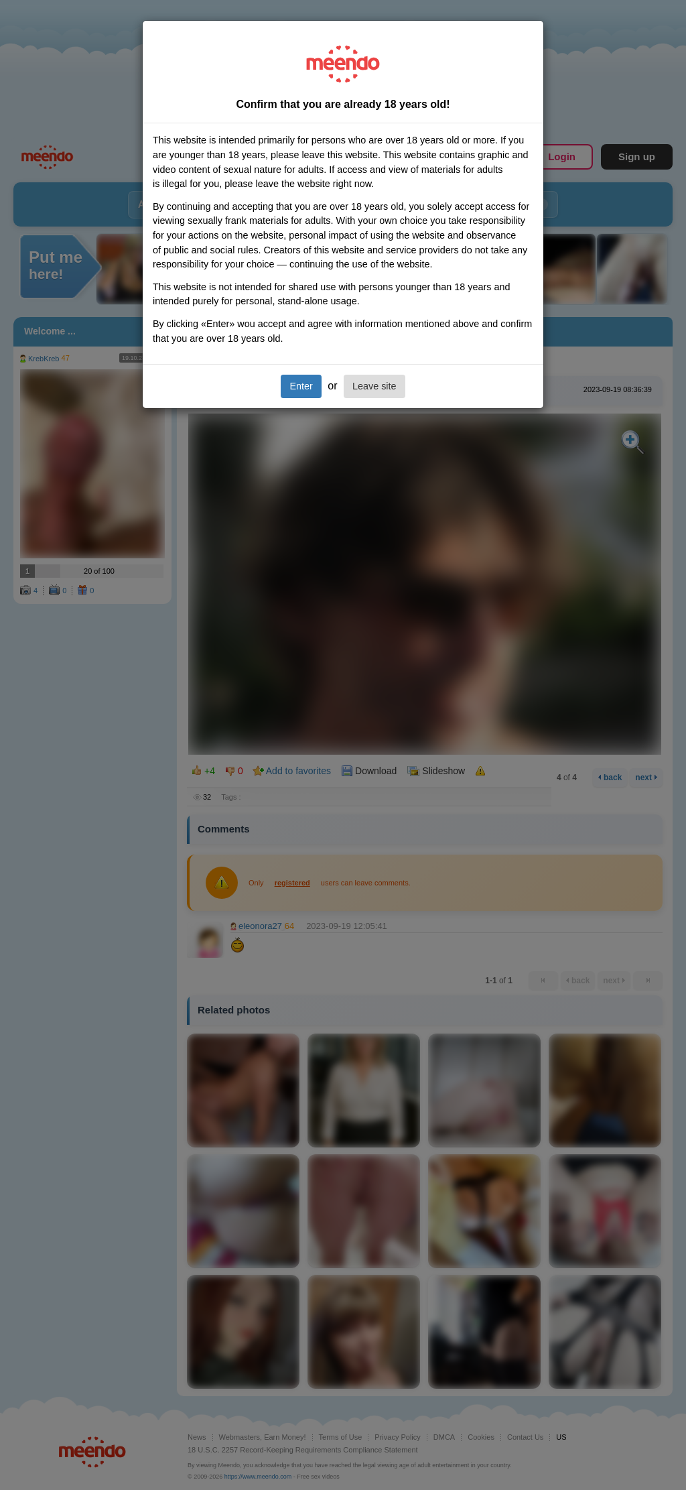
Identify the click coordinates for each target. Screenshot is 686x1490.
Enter (300, 386)
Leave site (374, 386)
